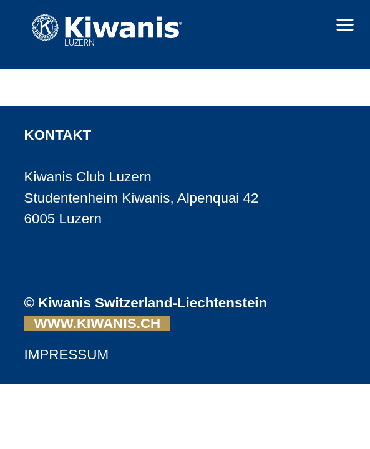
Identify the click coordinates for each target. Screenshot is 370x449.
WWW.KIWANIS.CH (97, 323)
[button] (345, 25)
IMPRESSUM (66, 354)
